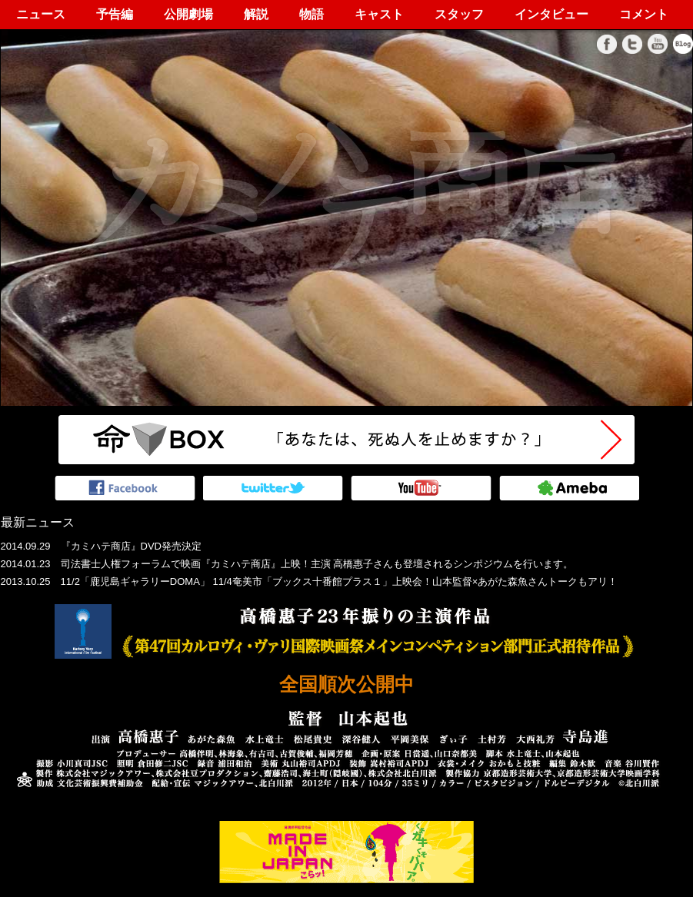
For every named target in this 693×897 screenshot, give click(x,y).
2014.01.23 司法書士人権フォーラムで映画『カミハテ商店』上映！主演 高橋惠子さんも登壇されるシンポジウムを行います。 (287, 564)
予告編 (114, 14)
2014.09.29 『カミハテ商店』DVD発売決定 (101, 546)
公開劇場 (188, 14)
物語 (311, 14)
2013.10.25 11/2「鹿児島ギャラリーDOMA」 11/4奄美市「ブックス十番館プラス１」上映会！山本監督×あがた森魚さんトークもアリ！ (309, 581)
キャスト (379, 14)
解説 (256, 14)
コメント (643, 14)
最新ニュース (38, 522)
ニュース (40, 14)
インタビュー (551, 14)
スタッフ (459, 14)
